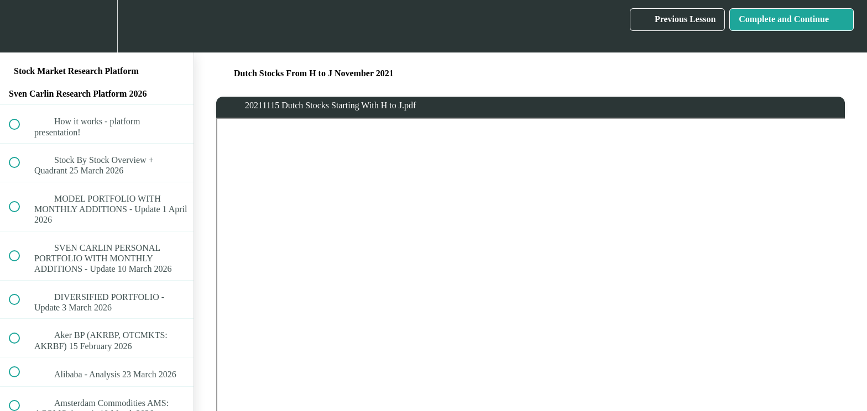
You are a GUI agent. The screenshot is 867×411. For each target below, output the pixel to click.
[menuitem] (96, 26)
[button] (20, 26)
